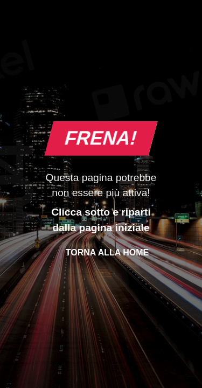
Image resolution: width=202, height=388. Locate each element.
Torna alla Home (107, 252)
